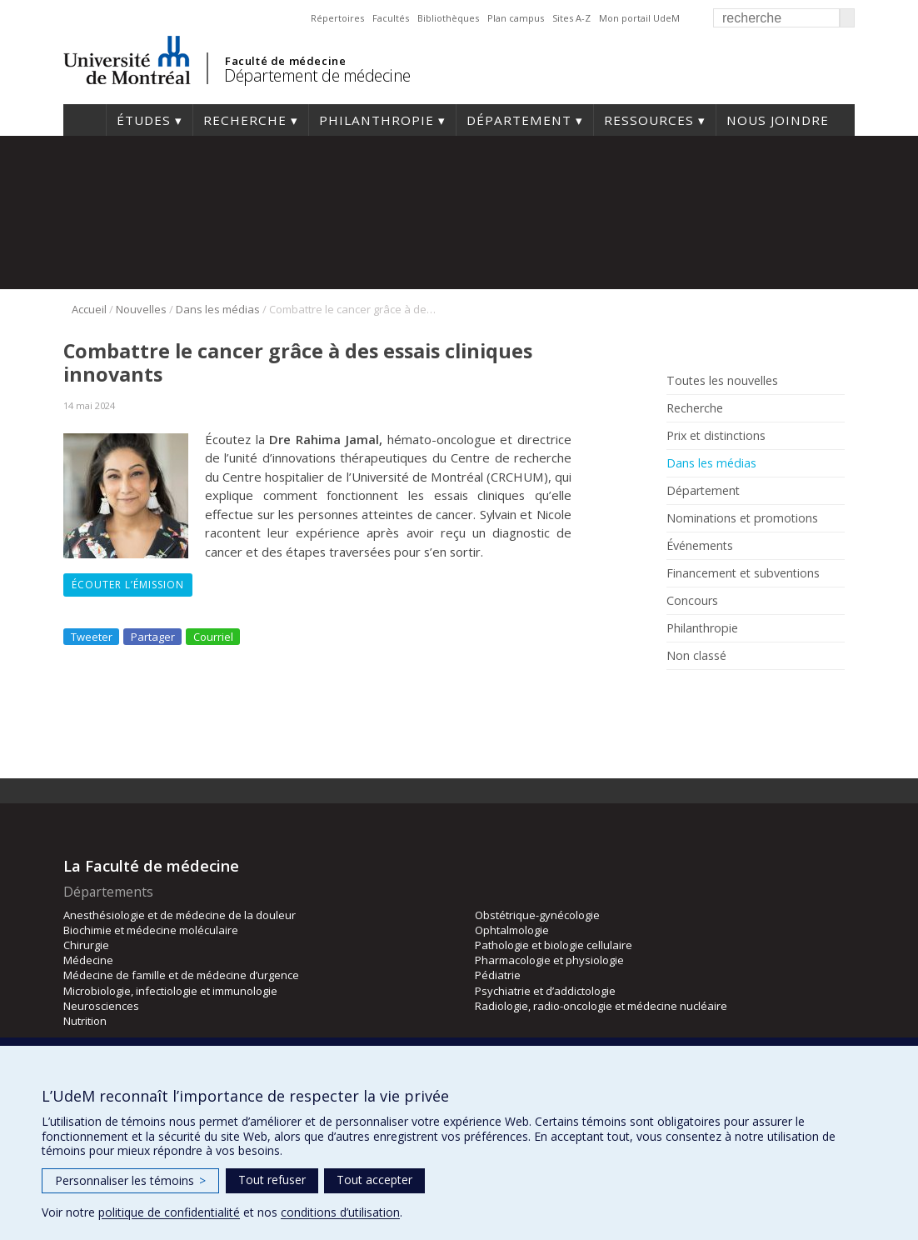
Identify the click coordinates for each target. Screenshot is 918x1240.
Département (518, 120)
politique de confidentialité (169, 1212)
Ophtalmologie (512, 930)
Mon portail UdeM (639, 18)
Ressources (649, 120)
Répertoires (337, 18)
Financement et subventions (743, 573)
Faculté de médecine (285, 60)
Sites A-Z (571, 18)
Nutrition (85, 1020)
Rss (702, 693)
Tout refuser (272, 1180)
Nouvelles (141, 309)
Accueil (84, 120)
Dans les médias (218, 309)
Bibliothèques (448, 18)
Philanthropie (376, 120)
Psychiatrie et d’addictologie (545, 990)
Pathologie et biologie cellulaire (553, 945)
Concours (692, 601)
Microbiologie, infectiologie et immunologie (170, 990)
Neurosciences (101, 1005)
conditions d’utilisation (340, 1212)
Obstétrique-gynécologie (537, 915)
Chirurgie (86, 945)
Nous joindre (777, 120)
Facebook (677, 693)
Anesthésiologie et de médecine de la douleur (179, 915)
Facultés (390, 18)
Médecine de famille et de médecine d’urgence (181, 975)
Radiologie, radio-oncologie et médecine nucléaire (601, 1005)
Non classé (696, 655)
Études (144, 120)
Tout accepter (374, 1180)
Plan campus (515, 18)
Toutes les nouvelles (722, 381)
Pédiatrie (498, 975)
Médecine (88, 960)
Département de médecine (317, 75)
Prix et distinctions (716, 435)
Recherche (245, 120)
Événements (699, 545)
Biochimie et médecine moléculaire (150, 930)
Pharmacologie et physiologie (549, 960)
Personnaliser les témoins (130, 1180)
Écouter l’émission (128, 585)
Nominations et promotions (742, 518)
